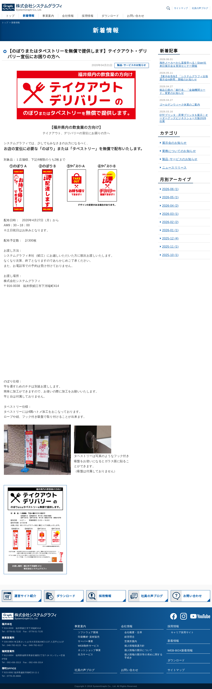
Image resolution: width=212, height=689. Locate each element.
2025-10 (170, 255)
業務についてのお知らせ (179, 151)
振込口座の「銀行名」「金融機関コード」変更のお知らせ (182, 91)
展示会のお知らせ (174, 142)
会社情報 (68, 15)
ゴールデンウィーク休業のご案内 (180, 104)
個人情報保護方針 (134, 645)
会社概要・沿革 (133, 632)
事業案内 (48, 15)
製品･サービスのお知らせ (131, 65)
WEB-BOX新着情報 (180, 650)
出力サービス (85, 654)
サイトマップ (181, 8)
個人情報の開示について (138, 650)
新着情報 (28, 15)
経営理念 (129, 636)
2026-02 (170, 222)
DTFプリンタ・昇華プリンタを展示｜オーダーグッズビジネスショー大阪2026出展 (184, 118)
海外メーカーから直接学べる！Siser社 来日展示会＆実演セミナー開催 (183, 64)
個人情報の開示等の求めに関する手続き (143, 656)
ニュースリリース (174, 167)
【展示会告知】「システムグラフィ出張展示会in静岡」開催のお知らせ (184, 78)
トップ (10, 15)
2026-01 (170, 230)
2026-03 (170, 213)
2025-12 (170, 238)
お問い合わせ (135, 15)
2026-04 (170, 205)
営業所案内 (130, 641)
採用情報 (87, 15)
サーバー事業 (85, 641)
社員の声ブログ (200, 8)
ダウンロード (110, 15)
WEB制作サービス (88, 645)
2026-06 (170, 189)
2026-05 (170, 197)
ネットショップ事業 (89, 650)
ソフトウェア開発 (88, 632)
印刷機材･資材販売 (89, 636)
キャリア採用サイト (182, 632)
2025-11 (170, 246)
